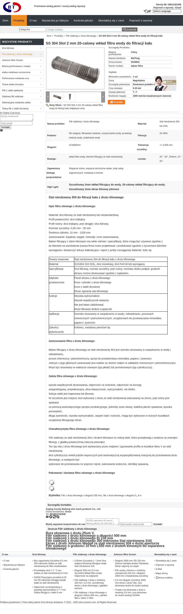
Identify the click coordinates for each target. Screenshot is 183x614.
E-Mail (159, 570)
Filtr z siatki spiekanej (12, 90)
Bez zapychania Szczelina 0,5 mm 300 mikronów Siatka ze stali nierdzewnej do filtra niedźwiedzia (50, 565)
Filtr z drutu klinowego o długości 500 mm (81, 495)
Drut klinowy (8, 48)
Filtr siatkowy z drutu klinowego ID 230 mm (79, 539)
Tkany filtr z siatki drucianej (15, 108)
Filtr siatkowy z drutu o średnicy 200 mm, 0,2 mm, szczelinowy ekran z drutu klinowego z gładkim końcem (91, 585)
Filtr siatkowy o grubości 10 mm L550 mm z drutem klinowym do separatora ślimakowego (105, 548)
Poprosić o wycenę (163, 7)
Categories (24, 29)
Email (178, 7)
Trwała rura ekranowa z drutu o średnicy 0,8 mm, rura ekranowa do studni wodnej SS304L (130, 594)
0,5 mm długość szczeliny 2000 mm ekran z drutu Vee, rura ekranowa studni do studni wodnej (131, 584)
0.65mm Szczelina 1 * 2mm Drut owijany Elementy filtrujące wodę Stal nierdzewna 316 (90, 565)
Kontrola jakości (83, 20)
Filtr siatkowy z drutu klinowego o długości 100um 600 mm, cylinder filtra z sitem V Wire (90, 596)
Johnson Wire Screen (12, 60)
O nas (33, 20)
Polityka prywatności (10, 603)
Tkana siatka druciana (12, 84)
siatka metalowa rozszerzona (16, 72)
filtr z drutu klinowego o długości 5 (119, 495)
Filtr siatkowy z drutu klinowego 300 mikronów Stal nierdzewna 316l (99, 542)
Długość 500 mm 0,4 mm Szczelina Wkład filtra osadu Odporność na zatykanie (88, 574)
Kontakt (5, 128)
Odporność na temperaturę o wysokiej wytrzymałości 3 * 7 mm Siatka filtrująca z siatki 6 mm (50, 591)
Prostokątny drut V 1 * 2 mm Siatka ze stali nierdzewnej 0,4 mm (51, 573)
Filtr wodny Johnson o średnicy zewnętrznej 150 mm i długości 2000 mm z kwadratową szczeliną (131, 574)
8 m (139, 495)
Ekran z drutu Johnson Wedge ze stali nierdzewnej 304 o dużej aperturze (102, 544)
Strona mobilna (164, 579)
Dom (5, 20)
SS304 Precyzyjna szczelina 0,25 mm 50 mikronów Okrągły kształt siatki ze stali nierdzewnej (50, 581)
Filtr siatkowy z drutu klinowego (81, 36)
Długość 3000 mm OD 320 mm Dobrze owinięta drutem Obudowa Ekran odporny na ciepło (131, 565)
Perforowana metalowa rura (15, 78)
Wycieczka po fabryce (55, 20)
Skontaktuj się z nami (111, 20)
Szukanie (131, 29)
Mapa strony (162, 574)
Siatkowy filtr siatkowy (12, 96)
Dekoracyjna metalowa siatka (16, 102)
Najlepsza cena (77, 108)
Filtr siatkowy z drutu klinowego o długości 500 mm (86, 537)
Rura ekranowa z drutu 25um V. (70, 534)
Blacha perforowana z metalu (16, 66)
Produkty (19, 20)
